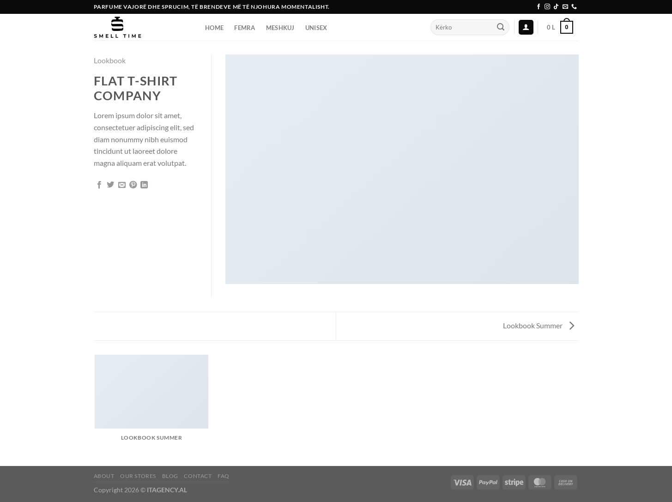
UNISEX (316, 27)
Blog (170, 475)
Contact (198, 475)
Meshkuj (280, 27)
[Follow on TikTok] (556, 7)
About (104, 475)
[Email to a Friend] (122, 185)
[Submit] (501, 27)
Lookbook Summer (538, 325)
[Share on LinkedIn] (144, 185)
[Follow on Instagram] (547, 7)
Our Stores (138, 475)
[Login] (526, 27)
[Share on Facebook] (99, 185)
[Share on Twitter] (110, 185)
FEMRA (244, 27)
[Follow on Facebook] (538, 7)
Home (214, 27)
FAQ (224, 475)
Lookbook (110, 60)
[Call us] (574, 7)
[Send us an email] (565, 7)
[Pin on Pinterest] (133, 185)
